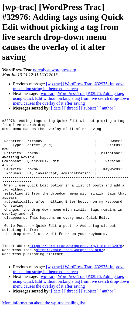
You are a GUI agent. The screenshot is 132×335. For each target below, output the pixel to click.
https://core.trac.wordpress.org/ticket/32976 (75, 271)
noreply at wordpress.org (54, 70)
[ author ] (108, 108)
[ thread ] (72, 108)
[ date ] (57, 108)
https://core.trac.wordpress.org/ (69, 276)
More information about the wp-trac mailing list (43, 330)
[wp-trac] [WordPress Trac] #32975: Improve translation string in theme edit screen (68, 86)
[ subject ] (90, 108)
